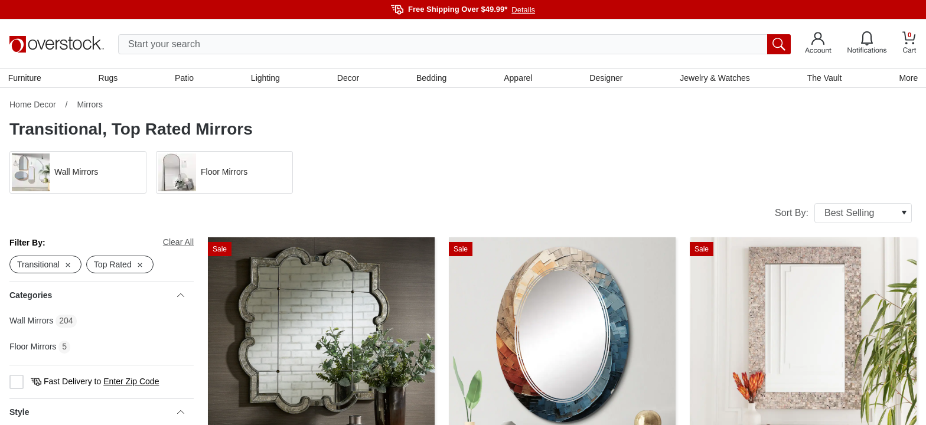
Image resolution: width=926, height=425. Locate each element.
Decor (348, 78)
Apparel (518, 78)
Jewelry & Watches (714, 78)
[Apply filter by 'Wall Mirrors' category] (77, 173)
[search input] (454, 44)
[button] (77, 173)
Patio (185, 78)
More (907, 78)
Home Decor (32, 105)
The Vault (823, 78)
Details (523, 9)
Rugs (109, 78)
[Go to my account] (818, 44)
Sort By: (843, 214)
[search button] (779, 44)
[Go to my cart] (909, 44)
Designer (605, 78)
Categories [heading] (96, 297)
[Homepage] (56, 44)
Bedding (431, 78)
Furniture (26, 78)
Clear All (178, 243)
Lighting (266, 78)
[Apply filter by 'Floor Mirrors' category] (224, 173)
